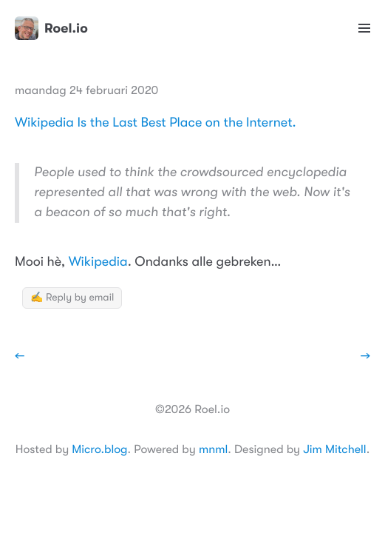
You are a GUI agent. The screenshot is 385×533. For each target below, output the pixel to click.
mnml (213, 449)
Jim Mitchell (334, 449)
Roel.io (51, 28)
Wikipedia (98, 262)
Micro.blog (99, 449)
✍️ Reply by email (72, 298)
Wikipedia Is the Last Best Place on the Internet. (155, 122)
